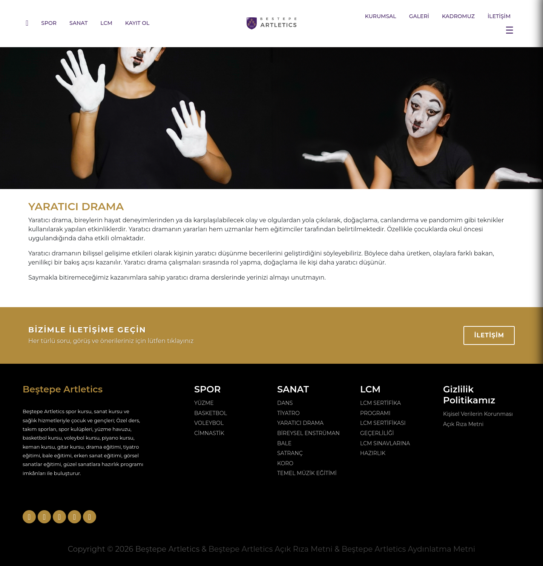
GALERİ (419, 16)
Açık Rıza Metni (463, 424)
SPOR (49, 23)
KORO (285, 463)
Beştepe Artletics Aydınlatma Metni (408, 549)
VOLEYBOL (209, 423)
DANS (285, 403)
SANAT (78, 23)
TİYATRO (288, 413)
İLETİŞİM (499, 16)
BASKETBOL (210, 413)
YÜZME (204, 403)
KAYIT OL (137, 23)
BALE (284, 443)
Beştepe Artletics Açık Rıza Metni (271, 549)
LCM (106, 23)
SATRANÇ (290, 453)
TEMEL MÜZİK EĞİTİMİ (307, 473)
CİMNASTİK (209, 433)
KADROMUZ (458, 16)
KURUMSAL (380, 16)
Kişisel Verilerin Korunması (478, 414)
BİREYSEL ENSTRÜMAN (308, 433)
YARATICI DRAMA (300, 423)
